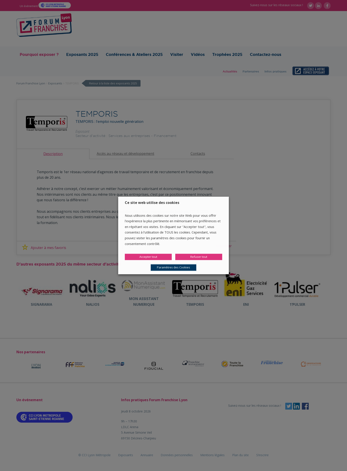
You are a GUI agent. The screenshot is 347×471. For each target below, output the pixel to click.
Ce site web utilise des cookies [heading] (152, 202)
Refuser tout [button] (198, 257)
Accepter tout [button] (148, 257)
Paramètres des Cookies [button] (173, 268)
